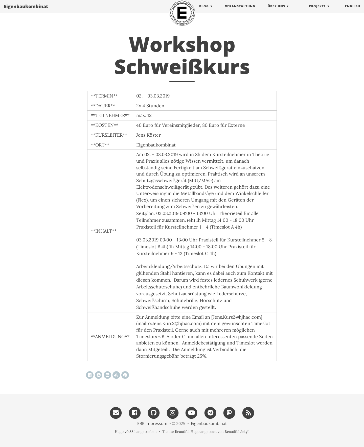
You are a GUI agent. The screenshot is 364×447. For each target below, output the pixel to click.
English (352, 11)
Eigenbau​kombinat (26, 11)
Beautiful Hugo (187, 431)
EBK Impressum (152, 423)
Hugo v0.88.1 (125, 431)
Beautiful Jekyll (237, 431)
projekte (317, 11)
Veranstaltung (240, 11)
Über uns (276, 11)
